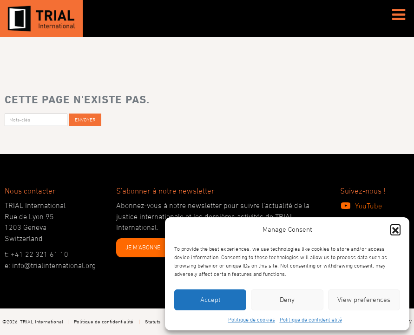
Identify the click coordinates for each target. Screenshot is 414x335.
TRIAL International (41, 321)
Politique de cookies (251, 319)
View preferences (363, 299)
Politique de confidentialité (311, 319)
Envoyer (85, 119)
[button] (395, 229)
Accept (210, 299)
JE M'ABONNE (142, 247)
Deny (287, 299)
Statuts (152, 321)
